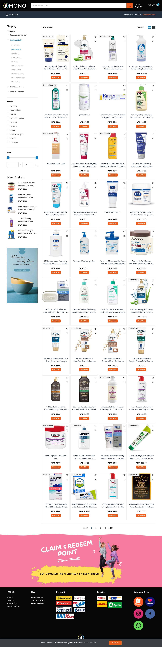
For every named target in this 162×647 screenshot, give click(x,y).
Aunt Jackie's (16, 110)
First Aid (14, 61)
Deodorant (15, 53)
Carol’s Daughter (17, 135)
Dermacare (16, 49)
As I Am (14, 106)
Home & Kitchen (17, 87)
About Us (10, 597)
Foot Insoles (16, 70)
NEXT (111, 528)
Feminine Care (17, 66)
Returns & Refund (37, 597)
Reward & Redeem (37, 603)
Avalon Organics (17, 118)
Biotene (14, 127)
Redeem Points (149, 15)
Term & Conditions (13, 606)
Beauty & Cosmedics (18, 35)
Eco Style (14, 143)
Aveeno (14, 122)
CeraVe (13, 139)
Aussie (13, 114)
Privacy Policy (11, 603)
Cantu (13, 131)
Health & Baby (16, 40)
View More (55, 77)
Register (138, 7)
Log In (137, 5)
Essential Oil (16, 57)
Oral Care (15, 82)
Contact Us (10, 600)
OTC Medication (18, 78)
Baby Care (15, 45)
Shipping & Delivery (37, 600)
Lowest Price (128, 15)
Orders (138, 15)
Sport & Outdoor (17, 92)
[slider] (8, 157)
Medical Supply (17, 74)
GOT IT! (115, 643)
